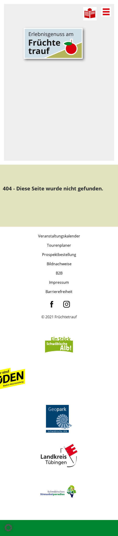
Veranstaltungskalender (59, 236)
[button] (8, 527)
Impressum (59, 282)
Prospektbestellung (59, 254)
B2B (59, 273)
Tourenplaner (59, 245)
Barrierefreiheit (59, 291)
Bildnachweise (59, 263)
